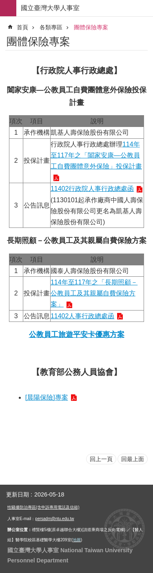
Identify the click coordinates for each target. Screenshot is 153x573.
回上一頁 (101, 459)
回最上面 (132, 459)
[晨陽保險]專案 (46, 397)
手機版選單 (8, 8)
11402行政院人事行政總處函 (92, 188)
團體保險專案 (91, 27)
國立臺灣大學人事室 (50, 7)
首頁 (22, 27)
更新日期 (17, 494)
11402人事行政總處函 (83, 316)
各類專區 (51, 27)
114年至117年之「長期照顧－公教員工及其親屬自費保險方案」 (94, 293)
